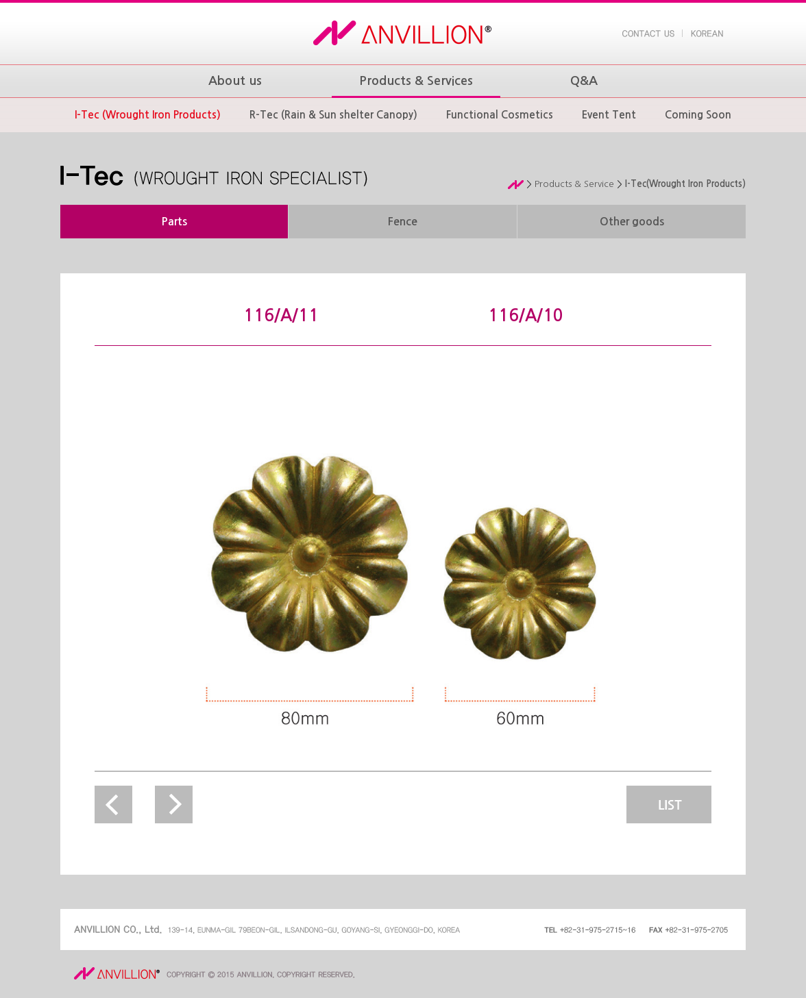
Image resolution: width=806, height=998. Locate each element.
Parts (174, 221)
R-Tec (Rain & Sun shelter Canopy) (333, 115)
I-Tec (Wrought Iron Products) (148, 115)
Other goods (632, 221)
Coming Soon (698, 115)
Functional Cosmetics (499, 115)
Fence (402, 221)
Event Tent (609, 115)
